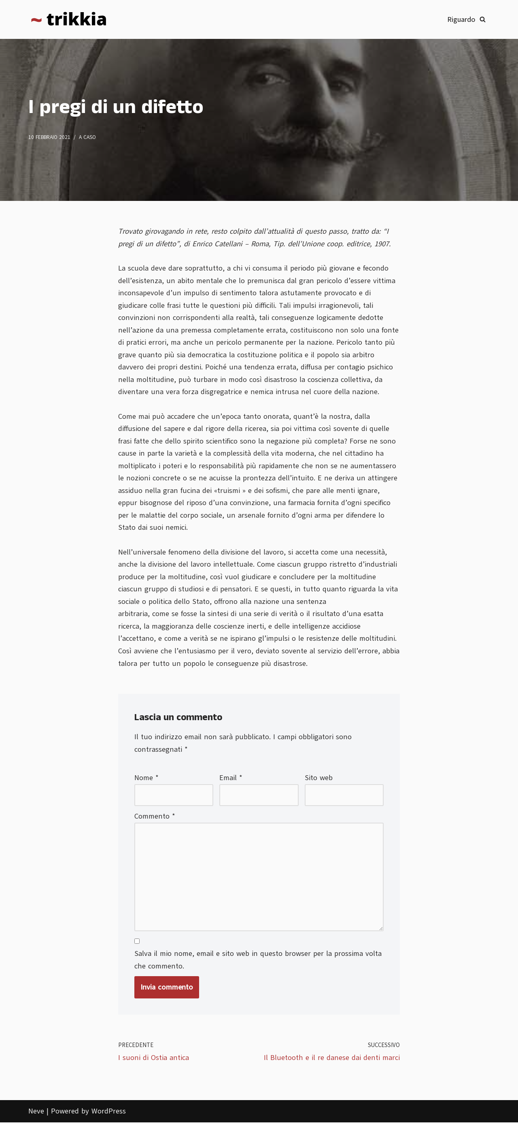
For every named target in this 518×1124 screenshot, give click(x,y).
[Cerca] (483, 19)
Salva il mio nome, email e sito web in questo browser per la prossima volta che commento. (258, 961)
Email (230, 779)
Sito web (319, 779)
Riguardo (461, 19)
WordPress (108, 1113)
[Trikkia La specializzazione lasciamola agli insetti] (68, 19)
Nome (146, 779)
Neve (36, 1113)
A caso (87, 137)
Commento (154, 817)
